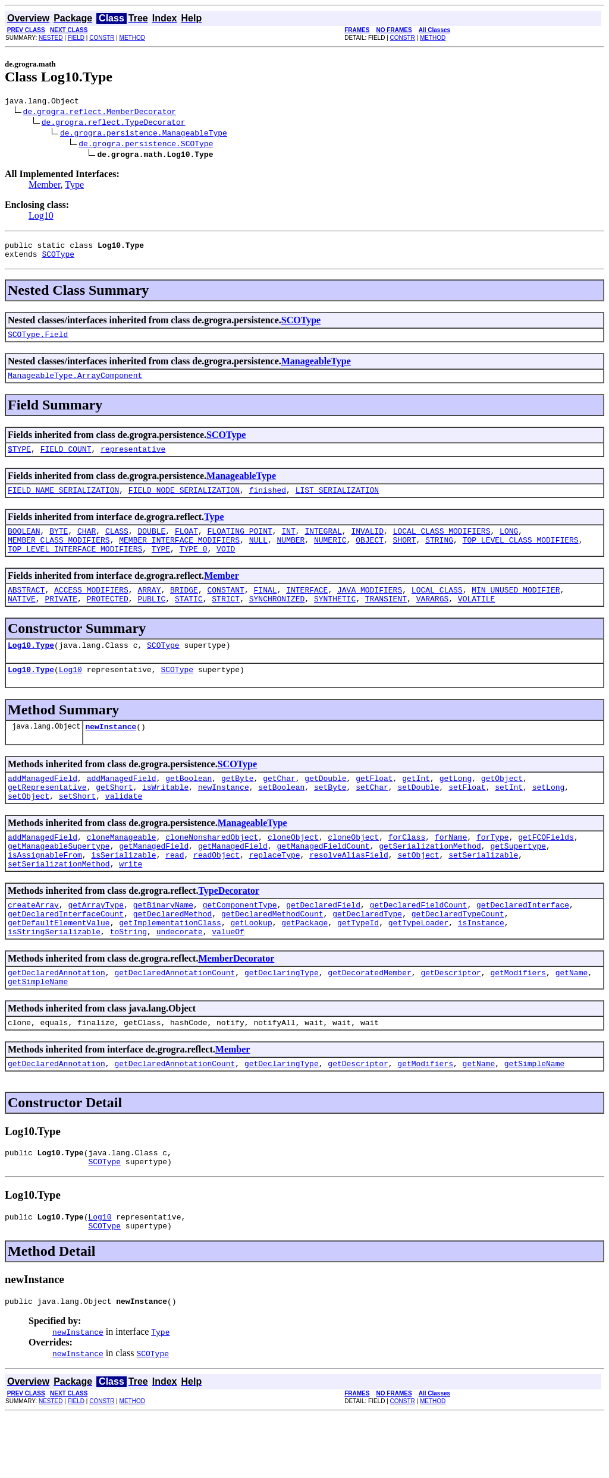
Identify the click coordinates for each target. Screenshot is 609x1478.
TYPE (161, 566)
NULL (258, 555)
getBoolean (188, 806)
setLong (548, 817)
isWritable (165, 817)
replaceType (274, 892)
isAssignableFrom (45, 892)
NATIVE (22, 619)
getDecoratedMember (369, 1020)
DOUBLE (151, 545)
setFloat (466, 817)
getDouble (325, 806)
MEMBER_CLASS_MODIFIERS (59, 555)
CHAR (86, 545)
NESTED (51, 37)
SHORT (404, 555)
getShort (114, 817)
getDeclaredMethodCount (272, 956)
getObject (502, 806)
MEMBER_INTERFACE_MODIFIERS (179, 555)
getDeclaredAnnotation (56, 1020)
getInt (416, 806)
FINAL (265, 609)
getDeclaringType (281, 1020)
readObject (216, 892)
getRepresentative (47, 817)
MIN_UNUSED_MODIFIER (516, 609)
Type (74, 186)
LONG (509, 545)
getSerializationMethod (430, 881)
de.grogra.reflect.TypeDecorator (114, 123)
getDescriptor (450, 1020)
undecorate (179, 977)
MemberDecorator (236, 1005)
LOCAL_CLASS (437, 609)
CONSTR (101, 37)
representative (133, 459)
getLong (456, 806)
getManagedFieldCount (323, 881)
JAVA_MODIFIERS (369, 609)
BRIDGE (184, 609)
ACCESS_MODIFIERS (91, 609)
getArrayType (96, 945)
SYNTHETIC (335, 619)
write (130, 902)
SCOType (58, 259)
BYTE (58, 545)
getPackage (304, 967)
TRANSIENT (386, 619)
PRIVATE (61, 619)
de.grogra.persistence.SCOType (146, 145)
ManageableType (316, 368)
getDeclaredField (323, 945)
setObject (28, 827)
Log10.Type (31, 668)
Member (45, 186)
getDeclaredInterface (522, 945)
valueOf (228, 977)
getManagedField (154, 881)
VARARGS (432, 619)
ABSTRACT (26, 609)
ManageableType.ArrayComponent (75, 384)
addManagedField (42, 806)
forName (451, 870)
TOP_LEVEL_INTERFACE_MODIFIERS (75, 566)
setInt (509, 817)
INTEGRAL (322, 545)
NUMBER (290, 555)
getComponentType (240, 945)
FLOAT (186, 545)
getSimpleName (38, 1031)
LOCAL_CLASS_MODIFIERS (442, 545)
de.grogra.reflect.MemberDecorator (99, 113)
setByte (330, 817)
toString (128, 977)
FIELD (76, 37)
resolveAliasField (348, 892)
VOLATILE (476, 619)
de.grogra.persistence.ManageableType (143, 134)
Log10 (41, 217)
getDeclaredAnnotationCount (174, 1020)
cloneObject (293, 870)
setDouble (418, 817)
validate (123, 827)
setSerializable (483, 892)
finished (267, 502)
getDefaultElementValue (59, 967)
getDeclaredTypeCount (458, 956)
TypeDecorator (228, 930)
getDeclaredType (367, 956)
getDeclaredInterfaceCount (66, 956)
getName (571, 1020)
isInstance (481, 967)
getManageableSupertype (59, 881)
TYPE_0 (194, 566)
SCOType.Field (38, 341)
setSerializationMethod (59, 902)
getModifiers (518, 1020)
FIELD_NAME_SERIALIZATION (63, 502)
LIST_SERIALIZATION (337, 502)
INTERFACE (307, 609)
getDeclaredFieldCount (418, 945)
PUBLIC (151, 619)
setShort (77, 827)
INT (288, 545)
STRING (439, 555)
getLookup (251, 967)
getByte (237, 806)
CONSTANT (225, 609)
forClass (406, 870)
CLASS (116, 545)
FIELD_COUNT (66, 459)
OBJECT (370, 555)
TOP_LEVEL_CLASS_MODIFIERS (521, 555)
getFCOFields (546, 870)
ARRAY (149, 609)
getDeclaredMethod (172, 956)
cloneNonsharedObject (211, 870)
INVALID (367, 545)
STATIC (189, 619)
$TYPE (19, 459)
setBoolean (281, 817)
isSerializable (123, 892)
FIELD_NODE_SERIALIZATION (184, 502)
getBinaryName (163, 945)
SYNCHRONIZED (277, 619)
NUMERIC (330, 555)
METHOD (132, 37)
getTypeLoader (418, 967)
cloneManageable (121, 870)
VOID (225, 566)
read (174, 892)
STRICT (226, 619)
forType (492, 870)
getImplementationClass (170, 967)
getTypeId (358, 967)
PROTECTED (107, 619)
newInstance (110, 753)
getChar (279, 806)
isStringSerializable (54, 977)
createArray (33, 945)
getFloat (374, 806)
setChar (372, 817)
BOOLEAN (24, 545)
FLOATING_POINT (240, 545)
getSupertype (518, 881)
